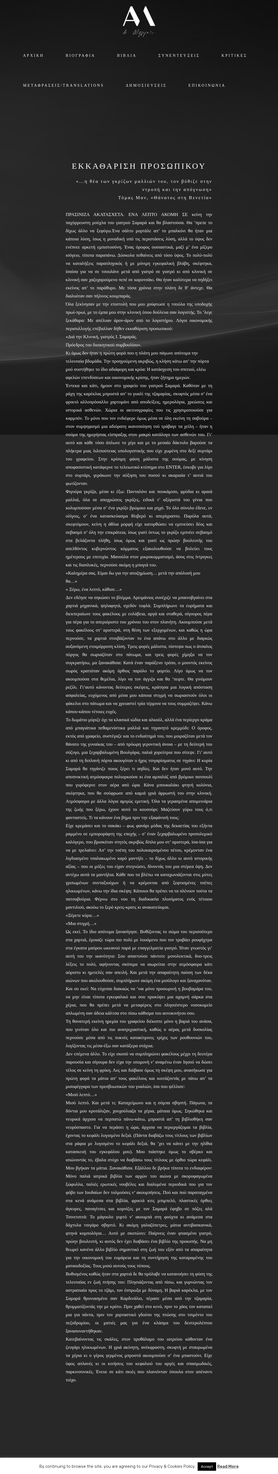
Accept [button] (207, 1466)
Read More (228, 1466)
